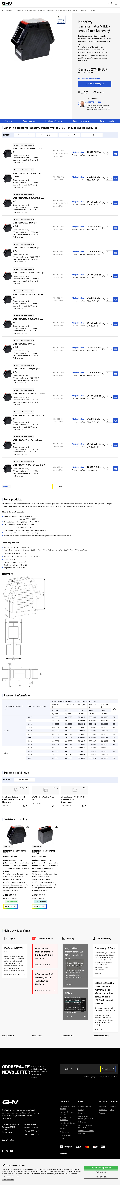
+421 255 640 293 (30, 1124)
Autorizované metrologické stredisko (86, 1117)
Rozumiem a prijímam (101, 1167)
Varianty (8, 121)
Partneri (103, 1101)
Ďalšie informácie (8, 1180)
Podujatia (10, 938)
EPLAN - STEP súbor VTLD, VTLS (43, 798)
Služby (62, 1128)
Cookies (113, 1106)
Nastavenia (101, 1176)
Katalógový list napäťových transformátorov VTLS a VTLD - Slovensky (15, 799)
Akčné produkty (65, 1132)
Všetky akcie (37, 1035)
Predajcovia (103, 1110)
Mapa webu (112, 1111)
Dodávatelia (103, 1106)
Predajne (102, 1113)
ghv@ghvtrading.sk (31, 1127)
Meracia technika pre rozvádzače (67, 1124)
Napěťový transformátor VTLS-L (43, 852)
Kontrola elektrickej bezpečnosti (67, 1113)
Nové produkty (65, 1135)
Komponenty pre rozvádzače (66, 1118)
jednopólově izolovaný (11, 856)
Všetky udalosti (8, 1035)
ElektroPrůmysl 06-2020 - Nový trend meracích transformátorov (74, 799)
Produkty (64, 1101)
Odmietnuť (101, 1172)
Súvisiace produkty (107, 121)
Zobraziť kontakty (8, 1140)
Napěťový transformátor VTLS (14, 852)
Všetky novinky (67, 1035)
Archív (62, 1138)
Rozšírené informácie (53, 121)
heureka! (64, 1153)
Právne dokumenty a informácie (85, 1126)
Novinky (70, 938)
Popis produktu (29, 121)
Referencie (82, 1122)
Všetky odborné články (101, 1035)
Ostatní (114, 1101)
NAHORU (6, 487)
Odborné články (104, 938)
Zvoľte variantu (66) (95, 83)
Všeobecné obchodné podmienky (86, 1132)
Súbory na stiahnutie (81, 121)
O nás (80, 1101)
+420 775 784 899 (94, 102)
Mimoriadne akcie (45, 938)
